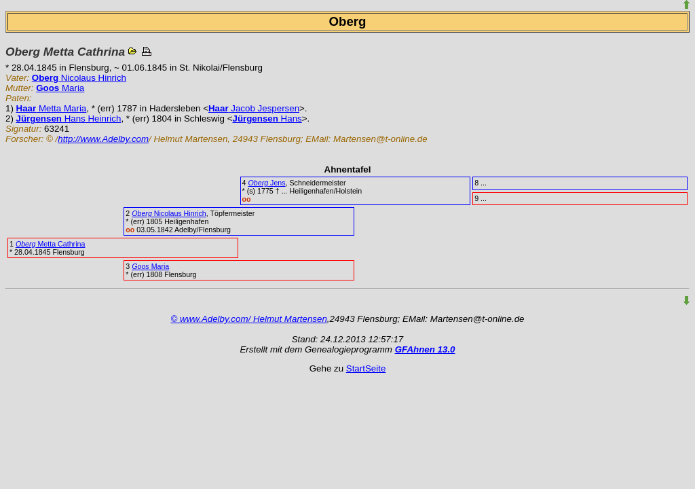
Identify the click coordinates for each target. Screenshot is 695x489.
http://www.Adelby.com (103, 139)
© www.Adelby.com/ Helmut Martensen (249, 319)
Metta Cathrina (50, 244)
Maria (60, 88)
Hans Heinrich (68, 118)
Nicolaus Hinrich (79, 78)
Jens (266, 183)
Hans (266, 118)
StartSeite (366, 368)
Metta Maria (51, 108)
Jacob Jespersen (253, 108)
